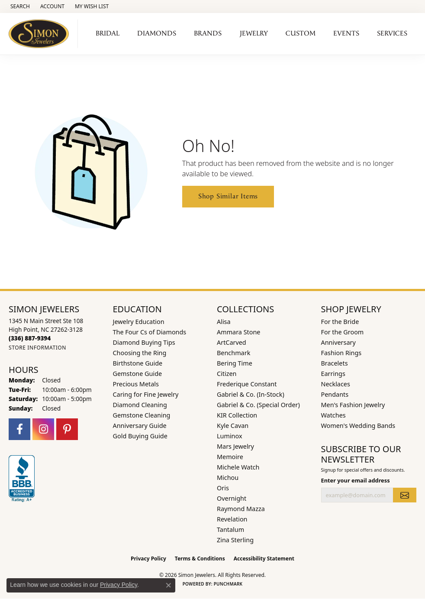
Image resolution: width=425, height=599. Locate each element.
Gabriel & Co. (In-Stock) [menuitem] (250, 394)
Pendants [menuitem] (335, 394)
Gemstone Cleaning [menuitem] (142, 415)
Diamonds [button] (156, 33)
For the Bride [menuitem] (340, 321)
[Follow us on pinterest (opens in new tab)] (67, 429)
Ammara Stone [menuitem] (238, 332)
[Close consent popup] (168, 585)
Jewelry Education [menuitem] (138, 321)
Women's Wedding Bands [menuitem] (358, 425)
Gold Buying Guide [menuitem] (140, 436)
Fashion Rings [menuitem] (341, 353)
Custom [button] (301, 33)
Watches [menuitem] (333, 415)
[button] (19, 6)
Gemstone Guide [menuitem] (137, 373)
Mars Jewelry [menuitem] (235, 446)
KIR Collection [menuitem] (237, 415)
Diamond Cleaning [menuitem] (140, 405)
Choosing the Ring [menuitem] (140, 353)
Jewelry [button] (254, 33)
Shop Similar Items (228, 196)
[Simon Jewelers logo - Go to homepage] (41, 33)
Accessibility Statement (264, 558)
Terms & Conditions (200, 558)
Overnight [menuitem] (231, 498)
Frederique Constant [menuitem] (247, 384)
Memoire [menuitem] (230, 457)
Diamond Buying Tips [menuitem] (144, 342)
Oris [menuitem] (223, 488)
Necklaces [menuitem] (335, 384)
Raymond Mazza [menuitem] (241, 509)
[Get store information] (37, 347)
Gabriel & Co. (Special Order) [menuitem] (258, 405)
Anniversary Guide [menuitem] (140, 425)
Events (346, 33)
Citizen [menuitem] (227, 373)
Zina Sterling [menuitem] (235, 540)
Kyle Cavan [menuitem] (232, 425)
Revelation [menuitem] (232, 519)
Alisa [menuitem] (224, 321)
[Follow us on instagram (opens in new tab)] (43, 429)
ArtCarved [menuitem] (231, 342)
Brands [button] (208, 33)
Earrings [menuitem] (333, 373)
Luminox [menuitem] (229, 436)
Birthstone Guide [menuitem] (138, 363)
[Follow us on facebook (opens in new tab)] (19, 429)
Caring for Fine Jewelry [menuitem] (146, 394)
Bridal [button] (107, 33)
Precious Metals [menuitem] (136, 384)
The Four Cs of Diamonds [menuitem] (150, 332)
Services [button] (392, 33)
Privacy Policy (148, 558)
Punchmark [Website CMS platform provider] (228, 584)
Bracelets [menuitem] (334, 363)
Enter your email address (355, 480)
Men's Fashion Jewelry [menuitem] (353, 405)
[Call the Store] (30, 338)
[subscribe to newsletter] (404, 495)
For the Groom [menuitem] (342, 332)
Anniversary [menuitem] (338, 342)
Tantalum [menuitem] (230, 529)
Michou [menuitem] (227, 477)
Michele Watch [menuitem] (238, 467)
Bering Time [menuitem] (234, 363)
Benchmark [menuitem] (233, 353)
